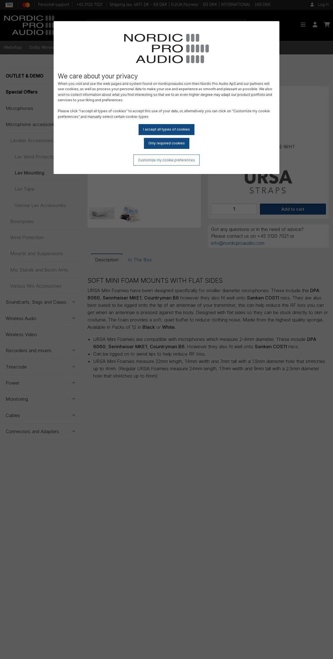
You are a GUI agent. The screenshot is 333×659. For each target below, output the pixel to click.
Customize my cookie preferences (167, 160)
